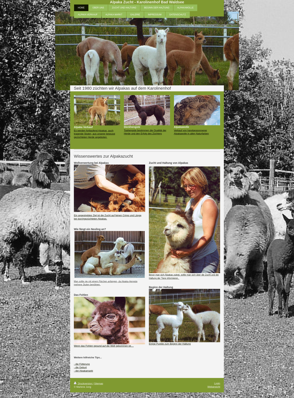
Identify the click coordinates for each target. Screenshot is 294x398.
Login (217, 383)
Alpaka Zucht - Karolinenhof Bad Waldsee (147, 2)
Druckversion (83, 383)
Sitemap (98, 383)
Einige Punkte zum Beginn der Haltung (170, 343)
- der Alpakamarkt (83, 370)
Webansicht (213, 386)
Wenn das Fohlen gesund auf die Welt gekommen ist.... (104, 345)
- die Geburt (80, 367)
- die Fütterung (82, 364)
